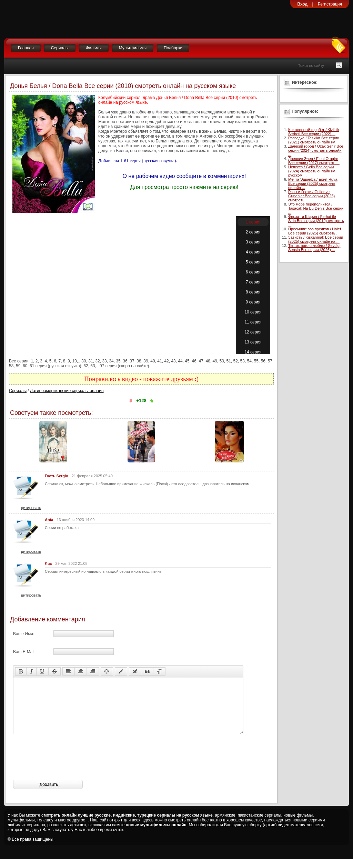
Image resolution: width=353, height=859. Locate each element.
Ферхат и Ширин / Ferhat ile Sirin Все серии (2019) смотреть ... (316, 220)
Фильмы (94, 48)
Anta (49, 520)
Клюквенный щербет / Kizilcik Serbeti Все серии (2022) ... (313, 132)
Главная (26, 48)
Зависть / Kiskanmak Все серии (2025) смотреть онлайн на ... (315, 239)
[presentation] (65, 767)
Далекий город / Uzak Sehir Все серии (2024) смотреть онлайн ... (315, 150)
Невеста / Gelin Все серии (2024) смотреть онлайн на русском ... (311, 171)
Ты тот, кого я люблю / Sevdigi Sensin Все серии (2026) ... (314, 247)
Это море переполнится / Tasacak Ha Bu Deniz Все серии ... (315, 208)
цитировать (31, 508)
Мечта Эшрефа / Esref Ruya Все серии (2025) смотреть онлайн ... (312, 183)
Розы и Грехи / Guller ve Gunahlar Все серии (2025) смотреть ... (311, 196)
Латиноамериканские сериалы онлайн (67, 390)
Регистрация (330, 4)
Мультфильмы (133, 48)
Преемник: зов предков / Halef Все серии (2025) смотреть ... (314, 231)
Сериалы (60, 48)
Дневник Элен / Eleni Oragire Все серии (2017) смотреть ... (314, 161)
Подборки (173, 48)
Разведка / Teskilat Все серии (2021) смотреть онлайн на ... (314, 140)
